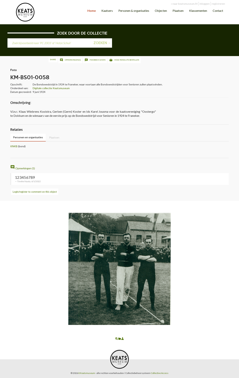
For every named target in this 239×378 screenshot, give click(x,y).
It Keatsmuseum (86, 373)
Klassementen (198, 10)
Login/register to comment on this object (35, 191)
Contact (218, 10)
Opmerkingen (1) (22, 168)
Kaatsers (107, 10)
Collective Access (159, 373)
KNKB (14, 146)
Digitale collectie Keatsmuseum (51, 88)
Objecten (161, 10)
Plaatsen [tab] (54, 137)
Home (91, 10)
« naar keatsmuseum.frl (184, 3)
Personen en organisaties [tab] (28, 137)
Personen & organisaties (133, 10)
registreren (218, 3)
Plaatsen (178, 10)
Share (53, 59)
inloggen (205, 3)
